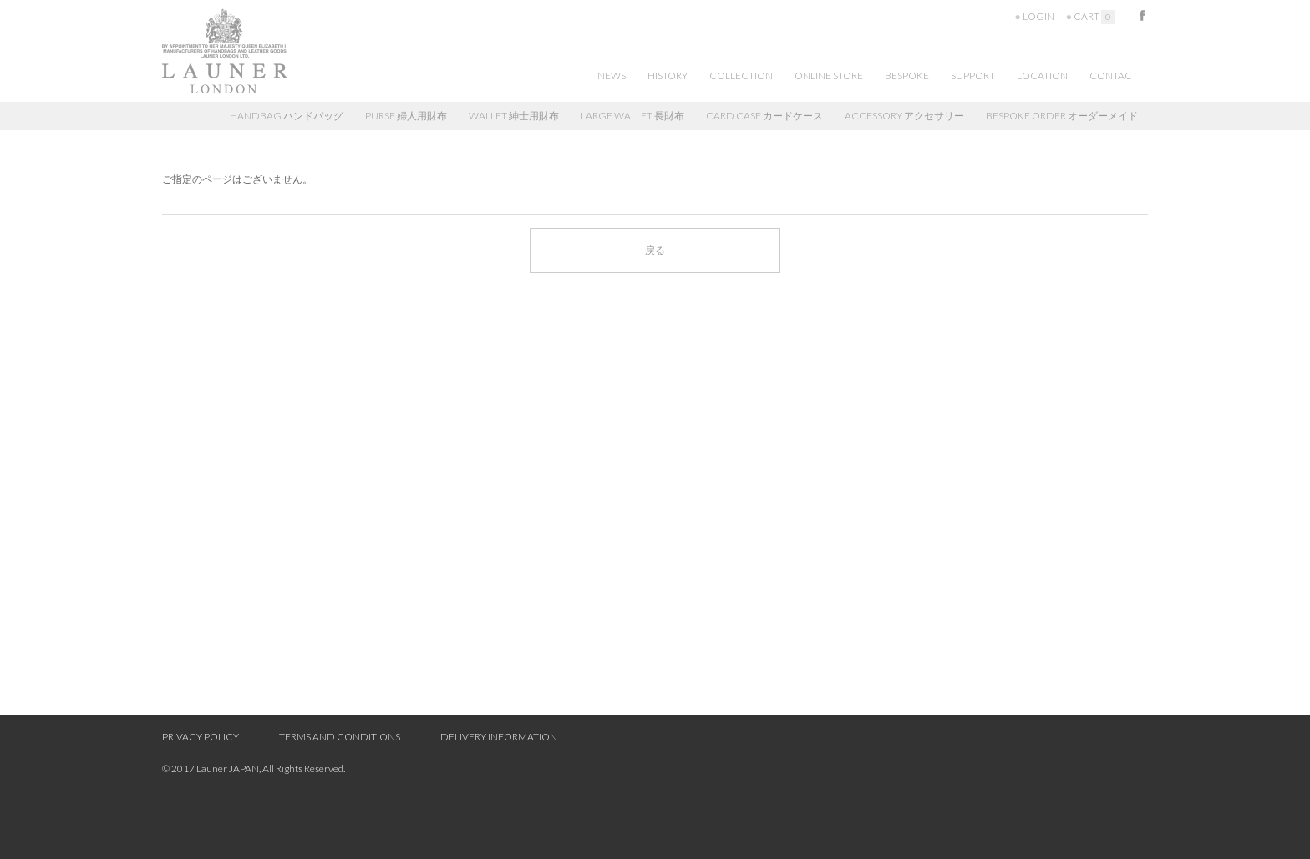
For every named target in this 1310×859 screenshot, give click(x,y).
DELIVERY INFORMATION (498, 736)
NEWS (611, 75)
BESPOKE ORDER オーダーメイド (1062, 115)
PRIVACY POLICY (200, 736)
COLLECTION (741, 75)
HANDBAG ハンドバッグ (286, 115)
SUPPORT (973, 75)
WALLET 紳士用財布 (514, 115)
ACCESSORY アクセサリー (904, 115)
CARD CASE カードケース (764, 115)
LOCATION (1042, 75)
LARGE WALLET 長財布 (632, 115)
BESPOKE (907, 75)
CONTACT (1113, 75)
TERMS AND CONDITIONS (339, 736)
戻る (655, 250)
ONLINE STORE (829, 75)
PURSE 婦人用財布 (406, 115)
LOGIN (1038, 16)
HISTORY (667, 75)
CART (1094, 16)
